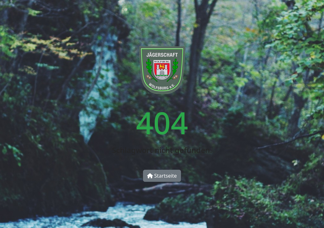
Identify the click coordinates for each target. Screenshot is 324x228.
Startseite (162, 175)
